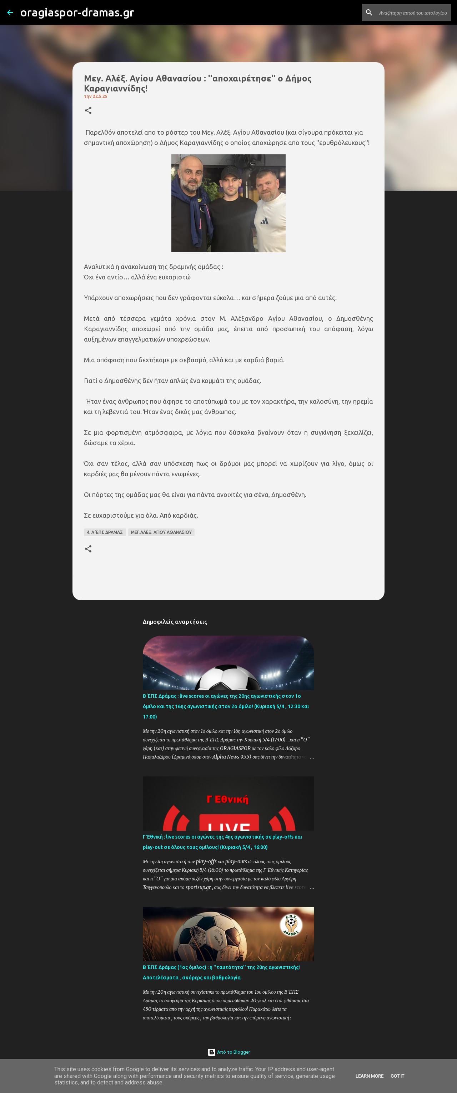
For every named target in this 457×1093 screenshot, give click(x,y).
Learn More (369, 1076)
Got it (397, 1076)
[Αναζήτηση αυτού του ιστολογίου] (413, 12)
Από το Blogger (228, 1052)
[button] (88, 111)
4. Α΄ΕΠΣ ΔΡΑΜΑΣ (105, 532)
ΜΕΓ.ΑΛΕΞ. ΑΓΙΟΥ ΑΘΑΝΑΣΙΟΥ (161, 532)
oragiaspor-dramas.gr (77, 12)
